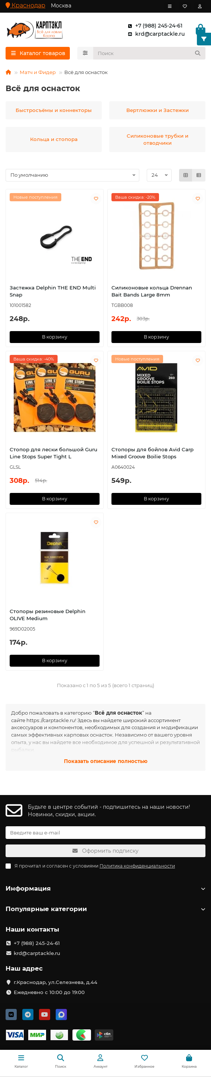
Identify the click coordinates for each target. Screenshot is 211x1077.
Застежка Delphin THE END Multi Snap (53, 291)
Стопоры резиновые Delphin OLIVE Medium (47, 614)
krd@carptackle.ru (155, 34)
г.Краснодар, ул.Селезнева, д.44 (55, 982)
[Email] (105, 832)
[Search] (149, 53)
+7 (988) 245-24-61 (153, 25)
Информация (105, 888)
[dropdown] (169, 6)
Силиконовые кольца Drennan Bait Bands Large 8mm (151, 291)
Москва (61, 5)
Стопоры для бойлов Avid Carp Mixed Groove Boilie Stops (152, 452)
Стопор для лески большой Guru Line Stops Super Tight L (53, 452)
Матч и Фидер (38, 72)
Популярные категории (105, 909)
